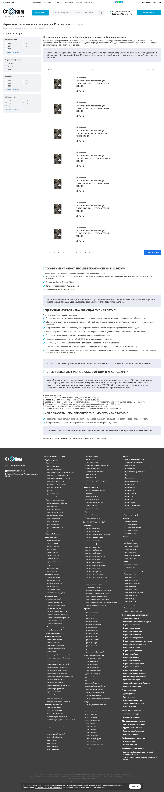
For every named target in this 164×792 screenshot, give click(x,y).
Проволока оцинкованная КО (56, 670)
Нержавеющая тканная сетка (134, 644)
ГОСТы (56, 2)
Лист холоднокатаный (54, 602)
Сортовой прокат (51, 537)
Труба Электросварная (54, 469)
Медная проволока (131, 481)
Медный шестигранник (132, 506)
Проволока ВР (51, 652)
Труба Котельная (52, 494)
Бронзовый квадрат (92, 640)
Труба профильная (52, 466)
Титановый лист (130, 602)
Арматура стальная (53, 540)
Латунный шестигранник (94, 745)
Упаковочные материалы (133, 748)
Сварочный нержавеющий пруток (136, 683)
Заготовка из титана (131, 565)
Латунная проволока (92, 720)
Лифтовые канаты (91, 462)
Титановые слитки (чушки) (133, 592)
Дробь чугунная (129, 694)
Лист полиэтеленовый (131, 717)
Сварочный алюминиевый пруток (97, 593)
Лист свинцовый (130, 549)
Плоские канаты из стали (94, 472)
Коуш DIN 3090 (51, 740)
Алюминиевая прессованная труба (97, 534)
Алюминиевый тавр (92, 568)
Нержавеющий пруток (132, 660)
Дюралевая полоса (92, 667)
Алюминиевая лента (92, 528)
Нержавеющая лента (131, 625)
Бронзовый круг (91, 643)
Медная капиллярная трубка (134, 472)
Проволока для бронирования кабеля (59, 655)
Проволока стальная (53, 636)
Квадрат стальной (52, 546)
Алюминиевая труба (92, 541)
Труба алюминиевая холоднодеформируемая (101, 602)
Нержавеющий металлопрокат (135, 615)
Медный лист (129, 499)
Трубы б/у (49, 531)
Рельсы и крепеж (91, 487)
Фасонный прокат (52, 574)
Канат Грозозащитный (54, 710)
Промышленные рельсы (94, 502)
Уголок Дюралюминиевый (94, 692)
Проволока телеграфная (54, 682)
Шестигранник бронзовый (94, 652)
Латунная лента (91, 714)
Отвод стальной (129, 741)
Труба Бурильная (52, 506)
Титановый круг (129, 599)
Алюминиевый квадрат (93, 553)
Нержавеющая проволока (133, 638)
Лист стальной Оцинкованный (57, 614)
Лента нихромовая (131, 521)
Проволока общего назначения (57, 667)
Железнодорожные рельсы (95, 490)
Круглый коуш (90, 459)
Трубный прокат (51, 460)
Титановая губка (130, 574)
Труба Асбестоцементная (55, 481)
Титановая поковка (131, 580)
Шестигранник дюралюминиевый (97, 698)
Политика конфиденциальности (82, 782)
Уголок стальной (52, 586)
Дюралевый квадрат (92, 674)
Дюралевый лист (91, 680)
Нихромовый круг (130, 533)
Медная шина (129, 490)
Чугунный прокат (129, 690)
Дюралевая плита (91, 664)
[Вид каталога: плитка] (147, 69)
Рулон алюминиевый (93, 587)
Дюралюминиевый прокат (94, 655)
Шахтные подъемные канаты (95, 484)
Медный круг (129, 496)
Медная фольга (129, 487)
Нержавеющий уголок (131, 667)
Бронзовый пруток (91, 649)
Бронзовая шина (91, 636)
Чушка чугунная (129, 706)
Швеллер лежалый (130, 734)
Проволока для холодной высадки (58, 658)
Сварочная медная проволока (134, 512)
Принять (135, 786)
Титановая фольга (130, 589)
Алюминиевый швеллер (94, 575)
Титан (125, 562)
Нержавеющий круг (131, 654)
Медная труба (129, 484)
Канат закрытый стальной (55, 734)
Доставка (47, 2)
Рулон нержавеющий (131, 680)
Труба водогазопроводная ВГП (57, 475)
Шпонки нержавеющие (132, 686)
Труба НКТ (50, 491)
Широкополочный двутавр (55, 593)
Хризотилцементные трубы (56, 484)
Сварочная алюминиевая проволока (98, 590)
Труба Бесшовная (52, 463)
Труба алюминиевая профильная (97, 599)
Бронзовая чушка (91, 633)
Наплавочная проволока (55, 645)
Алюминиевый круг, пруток (95, 556)
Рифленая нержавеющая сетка (135, 677)
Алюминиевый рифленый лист (96, 565)
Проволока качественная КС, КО (57, 664)
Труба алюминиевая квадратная (96, 596)
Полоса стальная (52, 559)
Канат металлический (53, 704)
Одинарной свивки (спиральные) (97, 465)
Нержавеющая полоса (132, 635)
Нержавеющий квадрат (132, 651)
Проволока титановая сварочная (135, 571)
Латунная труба (90, 726)
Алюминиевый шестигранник (96, 578)
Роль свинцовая (130, 552)
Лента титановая (130, 568)
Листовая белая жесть (54, 624)
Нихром (126, 518)
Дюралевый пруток (92, 683)
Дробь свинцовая (130, 543)
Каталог (40, 13)
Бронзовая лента (91, 615)
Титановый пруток (130, 605)
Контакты (88, 2)
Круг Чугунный (129, 697)
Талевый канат (90, 478)
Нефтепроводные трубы (54, 512)
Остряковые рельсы (92, 499)
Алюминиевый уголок (93, 572)
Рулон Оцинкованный (54, 630)
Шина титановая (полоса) (133, 611)
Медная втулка (129, 469)
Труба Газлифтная (52, 525)
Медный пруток (129, 502)
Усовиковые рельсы (92, 518)
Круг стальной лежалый (132, 728)
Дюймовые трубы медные (133, 462)
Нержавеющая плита (131, 628)
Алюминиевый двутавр (93, 550)
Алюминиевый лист (92, 559)
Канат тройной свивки (54, 737)
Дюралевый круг (91, 677)
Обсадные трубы (52, 497)
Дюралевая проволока (93, 671)
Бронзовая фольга (91, 630)
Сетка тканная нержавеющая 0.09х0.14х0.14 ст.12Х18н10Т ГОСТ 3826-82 (92, 208)
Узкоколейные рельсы (93, 515)
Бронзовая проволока (93, 624)
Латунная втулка (91, 711)
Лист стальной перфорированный (58, 618)
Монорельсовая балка (54, 583)
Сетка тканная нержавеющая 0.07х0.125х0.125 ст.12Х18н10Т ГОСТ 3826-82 (93, 183)
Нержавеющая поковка (132, 631)
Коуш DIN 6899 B (52, 746)
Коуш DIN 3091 (51, 743)
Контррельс (89, 493)
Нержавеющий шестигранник (134, 673)
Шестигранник (51, 571)
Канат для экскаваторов (54, 731)
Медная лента (129, 475)
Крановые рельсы (91, 496)
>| (89, 252)
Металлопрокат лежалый (133, 721)
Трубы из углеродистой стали (56, 503)
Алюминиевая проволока (94, 538)
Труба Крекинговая (53, 518)
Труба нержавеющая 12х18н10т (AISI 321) (60, 472)
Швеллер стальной (53, 590)
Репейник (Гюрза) (52, 695)
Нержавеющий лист (131, 657)
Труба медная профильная (133, 515)
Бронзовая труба (91, 627)
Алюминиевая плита (92, 531)
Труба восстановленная (54, 528)
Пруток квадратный (53, 562)
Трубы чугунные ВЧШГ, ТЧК (133, 703)
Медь (125, 456)
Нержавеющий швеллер (132, 670)
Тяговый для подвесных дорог (96, 481)
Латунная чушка (91, 732)
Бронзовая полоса (91, 621)
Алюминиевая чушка (92, 547)
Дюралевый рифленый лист (95, 686)
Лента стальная (52, 552)
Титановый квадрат (131, 595)
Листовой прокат (51, 596)
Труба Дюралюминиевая (94, 689)
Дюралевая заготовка (93, 658)
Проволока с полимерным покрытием (59, 676)
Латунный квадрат (92, 735)
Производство (67, 2)
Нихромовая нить (130, 524)
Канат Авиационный (53, 707)
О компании (36, 2)
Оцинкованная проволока (55, 649)
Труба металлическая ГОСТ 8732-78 (58, 478)
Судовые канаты (91, 475)
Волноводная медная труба (134, 459)
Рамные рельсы (91, 506)
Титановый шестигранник (133, 608)
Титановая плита (130, 577)
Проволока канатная (53, 661)
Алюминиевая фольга (93, 544)
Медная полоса (129, 478)
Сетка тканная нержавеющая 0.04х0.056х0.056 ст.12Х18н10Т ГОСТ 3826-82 (93, 108)
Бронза (87, 609)
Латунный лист (90, 742)
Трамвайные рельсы (92, 512)
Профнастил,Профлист (54, 608)
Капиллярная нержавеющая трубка (137, 622)
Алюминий (88, 525)
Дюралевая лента (91, 661)
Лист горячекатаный (53, 599)
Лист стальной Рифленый (55, 605)
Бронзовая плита (91, 618)
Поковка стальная (52, 555)
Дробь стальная (52, 543)
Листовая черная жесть (54, 621)
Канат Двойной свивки (54, 713)
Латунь (87, 702)
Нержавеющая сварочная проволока (137, 641)
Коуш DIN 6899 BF (52, 749)
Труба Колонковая (52, 521)
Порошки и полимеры (131, 710)
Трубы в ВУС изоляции (54, 534)
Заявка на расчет (149, 12)
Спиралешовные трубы (54, 515)
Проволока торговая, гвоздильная (58, 686)
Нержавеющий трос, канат (133, 664)
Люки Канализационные (132, 700)
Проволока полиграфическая (56, 673)
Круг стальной (51, 549)
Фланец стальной (130, 745)
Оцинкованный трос (92, 468)
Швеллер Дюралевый (93, 695)
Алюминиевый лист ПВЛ (94, 562)
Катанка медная (130, 465)
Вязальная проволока (54, 639)
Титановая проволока (132, 583)
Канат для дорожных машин (56, 723)
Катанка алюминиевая (93, 584)
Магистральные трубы (54, 509)
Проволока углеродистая (55, 689)
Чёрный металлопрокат (54, 456)
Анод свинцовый (130, 540)
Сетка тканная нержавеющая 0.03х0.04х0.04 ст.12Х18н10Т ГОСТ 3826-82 (92, 83)
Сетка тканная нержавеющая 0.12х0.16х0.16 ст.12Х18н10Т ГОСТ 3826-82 (92, 233)
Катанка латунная (91, 708)
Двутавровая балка (53, 577)
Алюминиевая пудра (131, 714)
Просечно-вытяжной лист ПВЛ (57, 611)
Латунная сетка (90, 723)
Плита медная (129, 509)
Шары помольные (52, 568)
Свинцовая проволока (132, 555)
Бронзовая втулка (91, 612)
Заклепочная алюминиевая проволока (99, 581)
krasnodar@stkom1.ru (122, 14)
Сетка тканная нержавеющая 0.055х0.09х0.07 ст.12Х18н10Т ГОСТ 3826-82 (93, 158)
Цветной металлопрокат (94, 522)
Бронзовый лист (91, 646)
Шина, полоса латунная (93, 748)
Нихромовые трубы (131, 530)
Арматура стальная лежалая (134, 724)
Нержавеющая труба (131, 647)
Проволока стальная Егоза (55, 679)
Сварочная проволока (54, 698)
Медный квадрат (130, 493)
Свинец (126, 537)
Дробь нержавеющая (131, 618)
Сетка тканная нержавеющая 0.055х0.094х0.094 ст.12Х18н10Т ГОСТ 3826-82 (91, 133)
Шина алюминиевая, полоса (95, 605)
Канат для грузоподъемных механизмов (60, 720)
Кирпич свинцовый (131, 546)
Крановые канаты (91, 456)
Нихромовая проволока (132, 527)
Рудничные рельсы (92, 509)
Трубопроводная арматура (133, 738)
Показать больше (152, 252)
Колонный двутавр (53, 580)
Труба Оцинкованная (53, 487)
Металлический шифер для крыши (58, 627)
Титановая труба (130, 586)
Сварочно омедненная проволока (58, 701)
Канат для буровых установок (56, 717)
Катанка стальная (52, 642)
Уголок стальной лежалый (133, 731)
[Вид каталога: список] (153, 69)
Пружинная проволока (54, 692)
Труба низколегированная (55, 500)
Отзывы (78, 2)
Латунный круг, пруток (93, 739)
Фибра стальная (52, 565)
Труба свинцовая (130, 558)
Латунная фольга (91, 729)
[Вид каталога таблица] (158, 69)
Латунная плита (91, 717)
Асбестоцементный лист (55, 633)
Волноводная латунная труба (95, 705)
